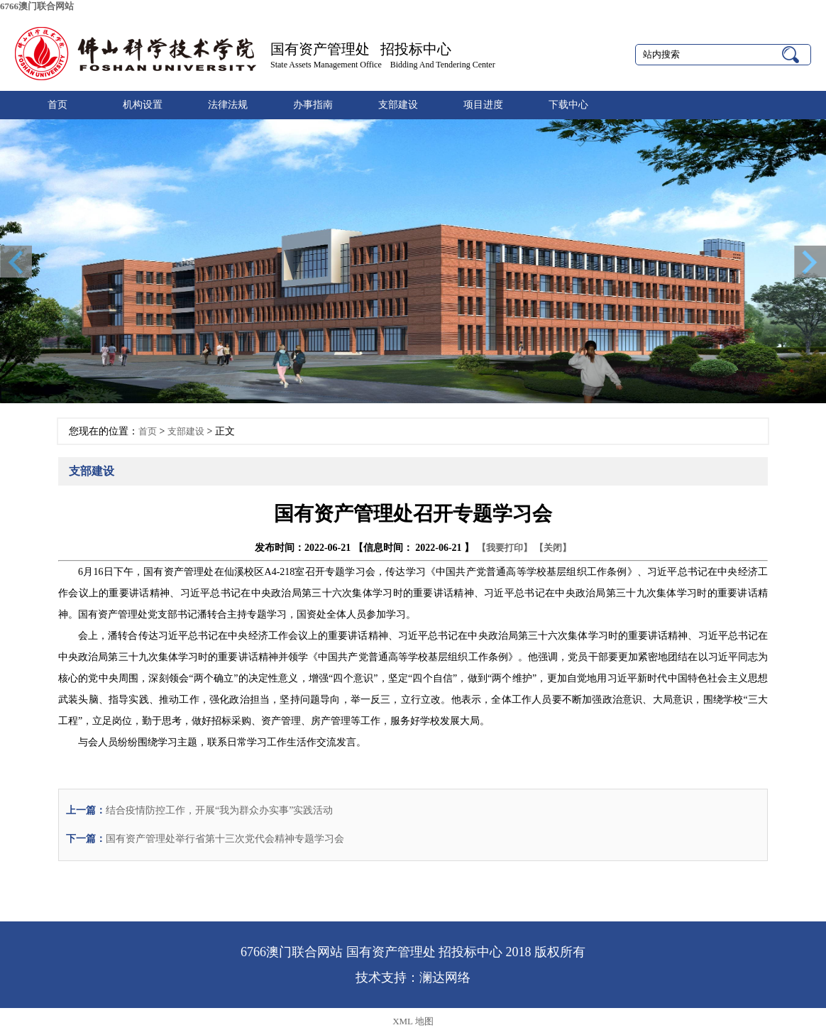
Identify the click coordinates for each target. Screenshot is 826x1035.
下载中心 (568, 104)
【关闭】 (552, 547)
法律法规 (228, 104)
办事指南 (313, 104)
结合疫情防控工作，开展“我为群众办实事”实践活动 (219, 810)
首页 (57, 104)
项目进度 (483, 104)
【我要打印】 (504, 547)
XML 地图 (413, 1021)
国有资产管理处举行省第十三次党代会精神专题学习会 (225, 838)
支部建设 (398, 104)
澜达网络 (444, 977)
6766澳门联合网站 (37, 6)
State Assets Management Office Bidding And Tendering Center (382, 65)
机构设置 (143, 104)
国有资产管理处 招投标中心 (360, 49)
